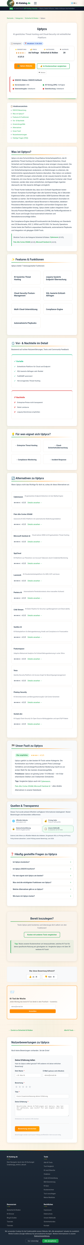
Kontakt (46, 1226)
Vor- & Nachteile (18, 121)
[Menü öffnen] (35, 3)
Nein (50, 976)
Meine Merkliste (49, 1197)
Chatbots (47, 1174)
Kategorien (19, 18)
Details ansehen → (35, 503)
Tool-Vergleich (49, 1166)
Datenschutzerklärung (41, 1236)
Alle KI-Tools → (69, 1030)
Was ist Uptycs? (18, 114)
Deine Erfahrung (21, 1102)
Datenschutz (48, 1214)
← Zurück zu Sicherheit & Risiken (21, 1030)
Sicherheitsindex (49, 1222)
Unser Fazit (17, 131)
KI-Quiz (46, 1186)
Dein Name (19, 1071)
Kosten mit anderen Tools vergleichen (42, 935)
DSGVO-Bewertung (19, 110)
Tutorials (10, 1222)
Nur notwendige (33, 1241)
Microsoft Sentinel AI (43, 242)
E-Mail (53, 1071)
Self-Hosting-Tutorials (31, 8)
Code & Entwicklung (51, 1178)
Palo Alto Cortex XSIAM (21, 242)
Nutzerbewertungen (20, 135)
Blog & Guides (12, 1218)
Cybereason (54, 237)
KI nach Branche (49, 1170)
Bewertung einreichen (27, 1130)
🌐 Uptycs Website (24, 66)
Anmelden (33, 1011)
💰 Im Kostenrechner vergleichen (53, 66)
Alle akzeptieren (50, 1241)
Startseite (10, 18)
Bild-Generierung (49, 1182)
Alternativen (17, 128)
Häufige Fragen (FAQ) (20, 138)
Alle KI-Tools (48, 1162)
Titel (17, 1092)
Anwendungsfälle (19, 124)
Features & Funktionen (21, 117)
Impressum (48, 1210)
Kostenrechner (49, 1190)
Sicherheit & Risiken (31, 18)
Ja (33, 976)
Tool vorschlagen (50, 1194)
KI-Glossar (10, 1214)
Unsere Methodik (50, 1218)
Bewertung (19, 1083)
